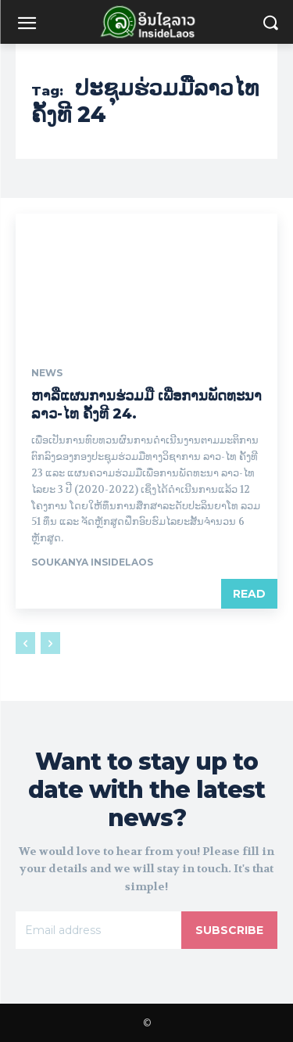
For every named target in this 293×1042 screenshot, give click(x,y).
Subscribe (229, 930)
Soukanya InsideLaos (92, 562)
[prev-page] (25, 643)
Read (249, 594)
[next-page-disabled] (50, 643)
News (47, 373)
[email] (98, 930)
